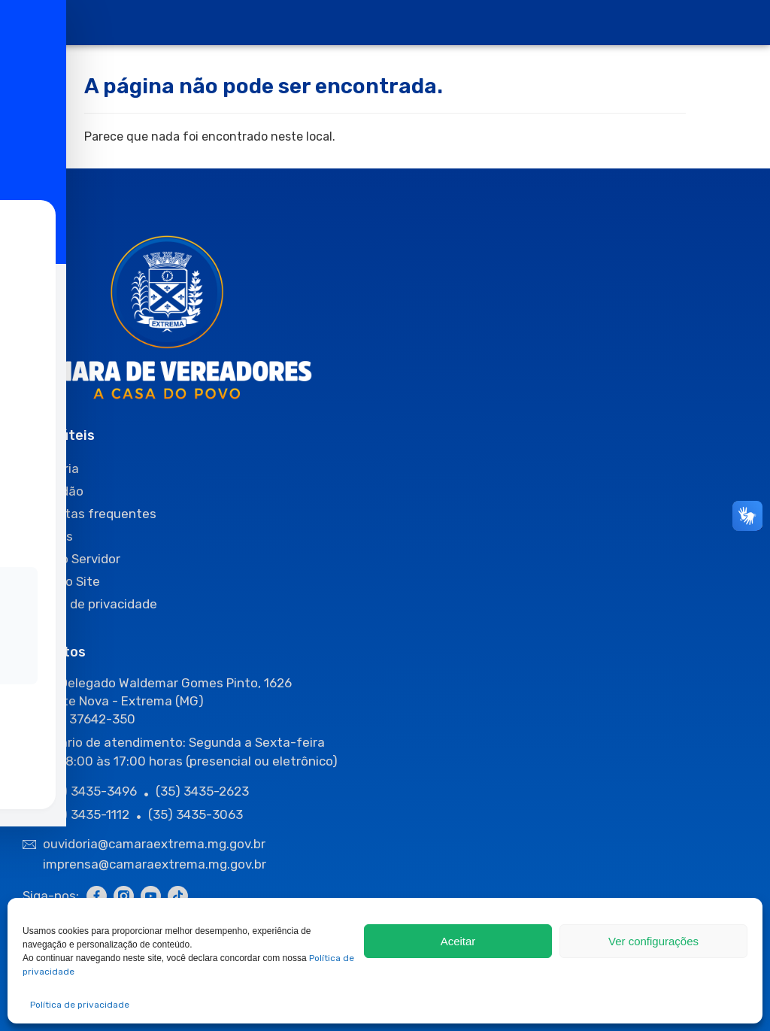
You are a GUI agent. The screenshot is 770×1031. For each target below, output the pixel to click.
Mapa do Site (61, 581)
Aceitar (458, 941)
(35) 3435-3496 (90, 791)
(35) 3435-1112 (86, 814)
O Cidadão (53, 491)
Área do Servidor (71, 558)
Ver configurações (653, 941)
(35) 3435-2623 (202, 791)
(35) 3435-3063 (195, 814)
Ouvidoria (51, 468)
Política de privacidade (79, 1004)
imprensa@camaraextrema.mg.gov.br (154, 864)
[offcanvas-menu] (37, 23)
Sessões (48, 536)
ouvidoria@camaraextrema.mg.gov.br (155, 843)
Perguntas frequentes (89, 513)
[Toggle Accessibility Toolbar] (34, 491)
